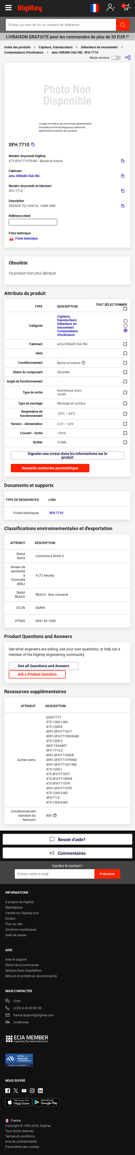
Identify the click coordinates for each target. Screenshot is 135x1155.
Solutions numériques (20, 929)
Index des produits (17, 47)
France (13, 1120)
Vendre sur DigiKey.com (22, 913)
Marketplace (14, 907)
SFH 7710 (56, 513)
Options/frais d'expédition (23, 970)
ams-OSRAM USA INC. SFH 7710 (75, 52)
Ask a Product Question (37, 674)
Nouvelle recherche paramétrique (50, 468)
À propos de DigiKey (19, 902)
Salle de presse (15, 935)
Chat (12, 1001)
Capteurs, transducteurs (56, 47)
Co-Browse (16, 1022)
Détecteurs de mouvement (99, 47)
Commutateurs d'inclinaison (24, 52)
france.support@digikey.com (29, 1015)
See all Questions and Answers (43, 666)
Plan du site (13, 924)
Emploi (10, 918)
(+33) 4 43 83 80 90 (23, 1008)
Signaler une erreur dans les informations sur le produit (67, 455)
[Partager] (128, 57)
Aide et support (16, 959)
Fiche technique (23, 238)
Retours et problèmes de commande (31, 976)
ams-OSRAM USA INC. (25, 176)
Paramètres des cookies (22, 1147)
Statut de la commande (22, 965)
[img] (30, 9)
